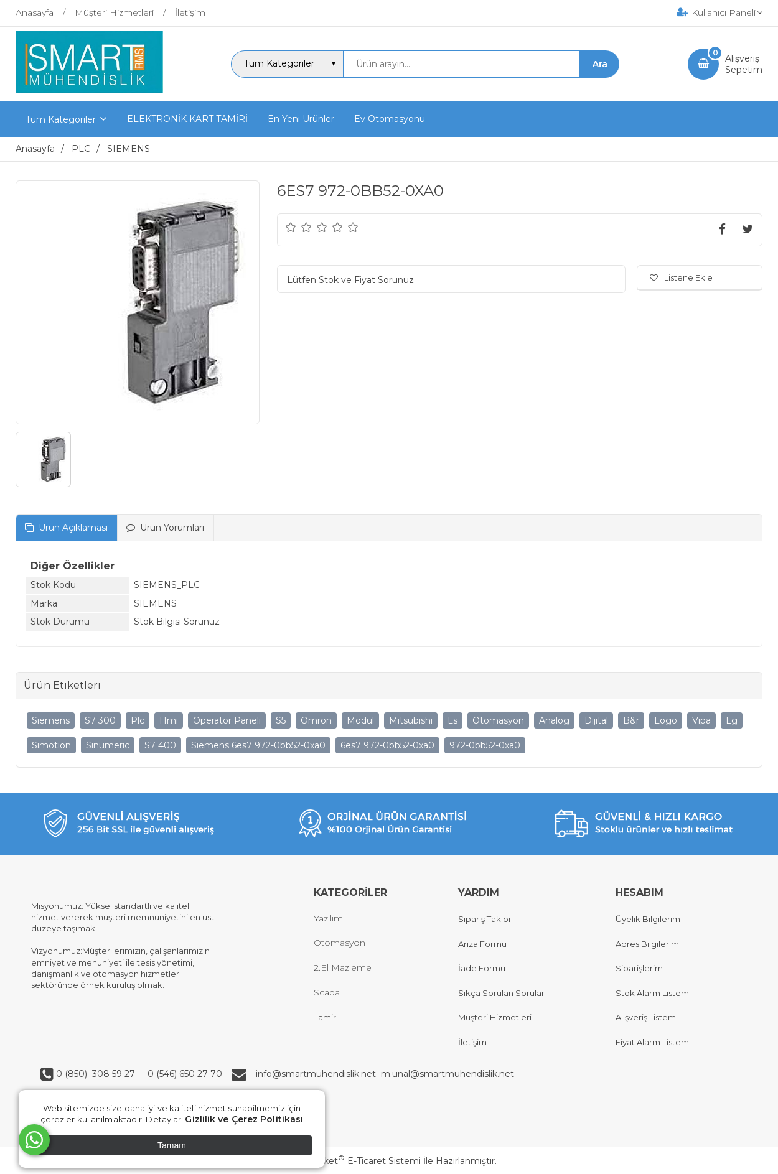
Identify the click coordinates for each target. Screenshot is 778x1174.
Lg (732, 720)
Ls (452, 720)
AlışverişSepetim (743, 64)
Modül (360, 720)
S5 (281, 720)
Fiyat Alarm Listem (652, 1042)
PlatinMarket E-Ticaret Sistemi (351, 1161)
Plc (137, 720)
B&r (631, 720)
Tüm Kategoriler (61, 119)
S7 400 (160, 745)
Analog (554, 720)
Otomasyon (498, 720)
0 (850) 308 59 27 (97, 1073)
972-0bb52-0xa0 (484, 745)
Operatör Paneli (227, 720)
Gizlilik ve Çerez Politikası (244, 1119)
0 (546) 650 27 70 (183, 1073)
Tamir (325, 1017)
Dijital (596, 720)
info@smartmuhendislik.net (318, 1073)
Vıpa (701, 720)
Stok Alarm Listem (652, 993)
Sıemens (51, 720)
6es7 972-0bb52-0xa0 (387, 745)
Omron (316, 720)
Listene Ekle (681, 277)
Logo (665, 720)
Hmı (168, 720)
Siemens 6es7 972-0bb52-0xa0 (258, 745)
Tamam (171, 1145)
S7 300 (100, 720)
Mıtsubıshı (411, 720)
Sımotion (51, 745)
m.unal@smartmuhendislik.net (447, 1073)
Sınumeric (107, 745)
